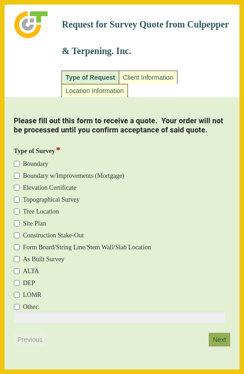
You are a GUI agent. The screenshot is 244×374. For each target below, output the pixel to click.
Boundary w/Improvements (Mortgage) (73, 175)
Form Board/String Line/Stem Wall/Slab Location (87, 247)
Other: (31, 306)
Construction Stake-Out (53, 235)
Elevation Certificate (49, 187)
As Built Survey (43, 259)
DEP (29, 283)
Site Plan (34, 223)
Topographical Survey (51, 199)
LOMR (32, 295)
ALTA (31, 271)
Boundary (35, 163)
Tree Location (41, 211)
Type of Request (90, 77)
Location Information (95, 90)
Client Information (148, 77)
